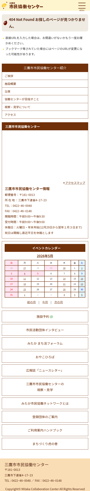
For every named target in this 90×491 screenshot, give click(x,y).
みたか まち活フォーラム (45, 343)
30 (64, 268)
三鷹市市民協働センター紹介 (44, 67)
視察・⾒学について (17, 107)
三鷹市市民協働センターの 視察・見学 (45, 387)
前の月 (31, 302)
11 (24, 278)
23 (82, 283)
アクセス (10, 114)
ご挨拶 (9, 76)
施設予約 (45, 316)
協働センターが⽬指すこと (22, 99)
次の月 (58, 302)
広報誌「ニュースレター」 (45, 370)
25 (24, 289)
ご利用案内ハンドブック (45, 430)
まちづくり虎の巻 (45, 443)
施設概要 (10, 84)
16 (82, 278)
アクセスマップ (74, 183)
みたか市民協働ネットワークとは (45, 403)
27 (24, 268)
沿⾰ (7, 91)
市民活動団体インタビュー (45, 330)
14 (64, 278)
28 (64, 289)
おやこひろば (45, 357)
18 (24, 283)
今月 (45, 302)
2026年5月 (45, 255)
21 (64, 283)
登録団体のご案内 (45, 416)
